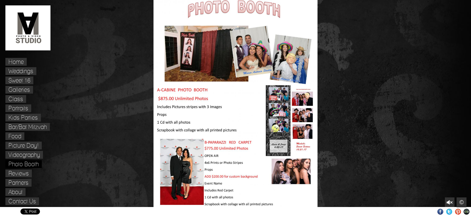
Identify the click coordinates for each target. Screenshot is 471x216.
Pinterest (458, 211)
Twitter (449, 211)
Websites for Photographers (466, 211)
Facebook (440, 211)
